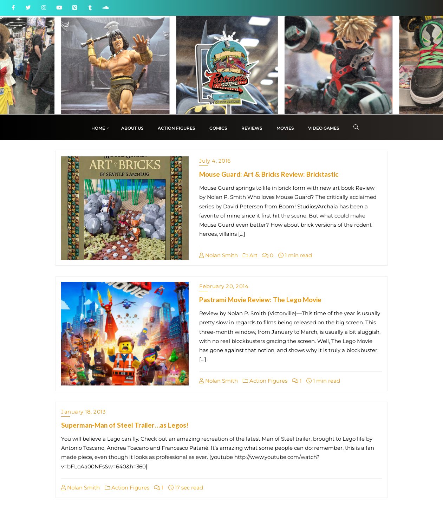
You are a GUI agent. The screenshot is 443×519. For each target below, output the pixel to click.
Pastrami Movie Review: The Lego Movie (260, 300)
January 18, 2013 (83, 411)
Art (250, 255)
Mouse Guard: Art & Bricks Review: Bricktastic (268, 174)
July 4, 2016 (215, 160)
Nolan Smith (218, 255)
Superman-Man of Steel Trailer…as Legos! (124, 425)
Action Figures (265, 380)
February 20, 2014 (224, 286)
